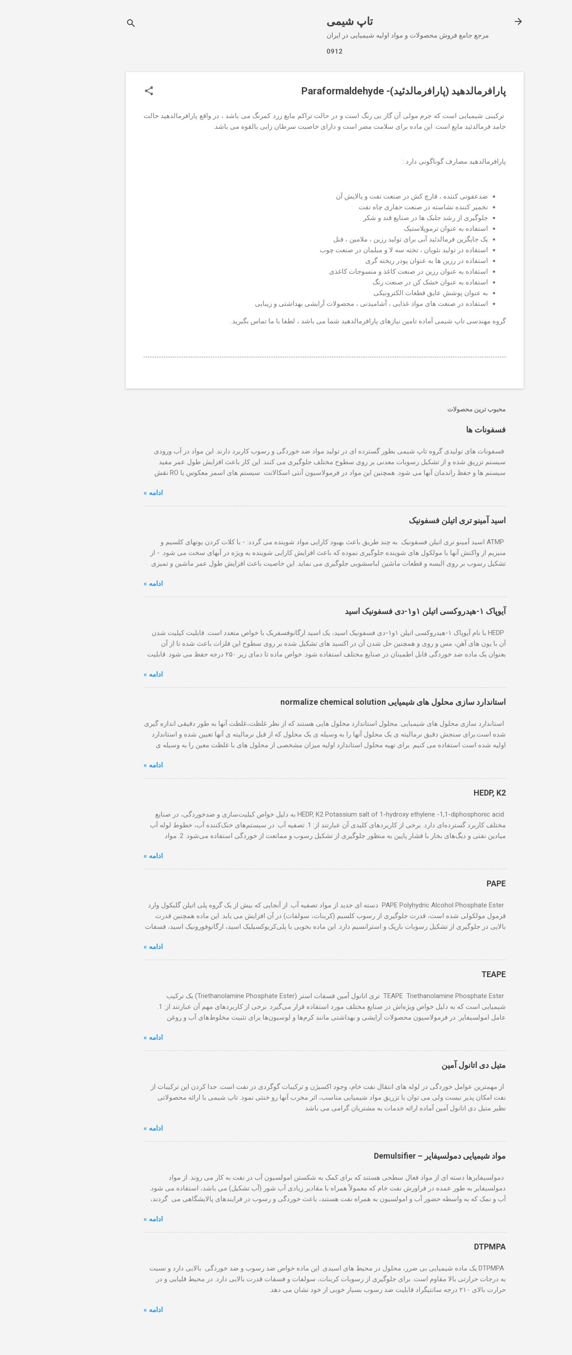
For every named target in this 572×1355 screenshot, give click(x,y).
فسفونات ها (447, 429)
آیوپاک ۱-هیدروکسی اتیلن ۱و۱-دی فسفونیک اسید (386, 611)
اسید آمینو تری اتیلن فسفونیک (418, 520)
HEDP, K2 (451, 792)
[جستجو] (92, 24)
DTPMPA (451, 1246)
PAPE (457, 883)
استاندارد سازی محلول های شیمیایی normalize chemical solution (354, 702)
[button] (110, 91)
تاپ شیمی (311, 21)
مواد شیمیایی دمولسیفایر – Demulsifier (401, 1155)
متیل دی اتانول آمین (435, 1065)
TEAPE (455, 974)
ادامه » (114, 493)
